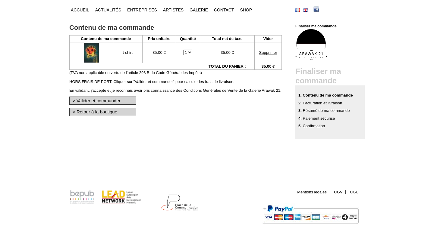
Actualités (108, 10)
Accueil (80, 10)
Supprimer (268, 52)
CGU (354, 192)
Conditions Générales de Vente (210, 90)
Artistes (173, 10)
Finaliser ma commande (316, 26)
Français (297, 10)
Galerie (199, 10)
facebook (325, 10)
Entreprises (142, 10)
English (305, 10)
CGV (338, 192)
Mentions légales (312, 192)
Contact (224, 10)
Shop (246, 10)
